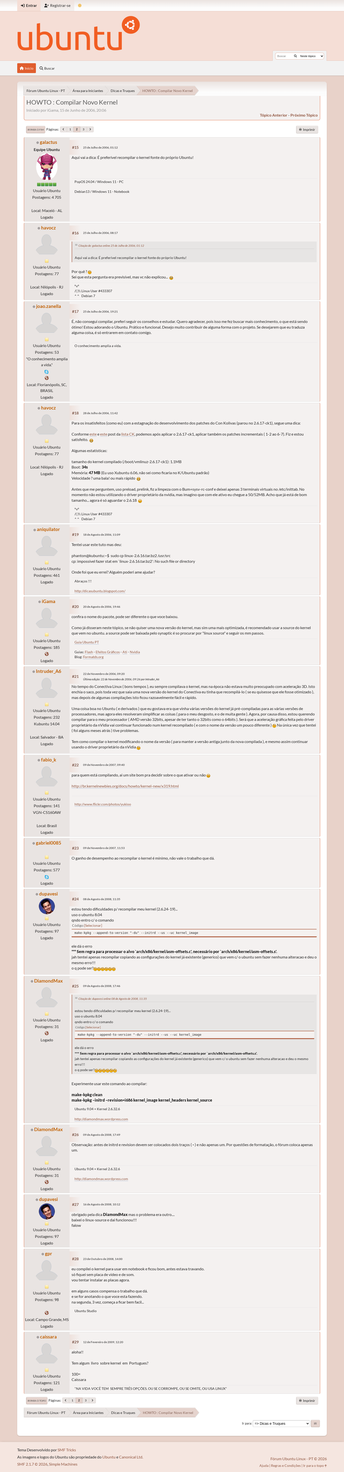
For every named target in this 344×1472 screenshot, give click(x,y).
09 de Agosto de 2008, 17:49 (101, 1134)
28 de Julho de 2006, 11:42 (100, 413)
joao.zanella (48, 306)
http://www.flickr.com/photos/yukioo (103, 804)
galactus (48, 142)
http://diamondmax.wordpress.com (101, 1119)
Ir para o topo (37, 1400)
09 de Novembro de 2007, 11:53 (104, 848)
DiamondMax (48, 981)
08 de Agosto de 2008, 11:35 (101, 899)
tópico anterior (273, 115)
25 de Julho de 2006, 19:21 (100, 311)
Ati (124, 652)
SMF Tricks (67, 1449)
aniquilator (48, 529)
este (93, 434)
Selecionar (93, 925)
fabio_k (48, 759)
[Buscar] (295, 56)
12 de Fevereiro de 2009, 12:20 (103, 1342)
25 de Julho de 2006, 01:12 (100, 147)
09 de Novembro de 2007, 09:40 (104, 764)
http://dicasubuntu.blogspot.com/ (100, 591)
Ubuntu (109, 1457)
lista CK (128, 434)
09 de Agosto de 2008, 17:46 (101, 985)
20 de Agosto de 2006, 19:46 (101, 606)
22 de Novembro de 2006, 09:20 (104, 673)
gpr (48, 1253)
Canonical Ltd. (131, 1457)
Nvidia (135, 652)
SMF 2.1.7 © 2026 (32, 1464)
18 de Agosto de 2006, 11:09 (101, 534)
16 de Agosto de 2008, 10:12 (101, 1204)
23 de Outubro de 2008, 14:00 (102, 1258)
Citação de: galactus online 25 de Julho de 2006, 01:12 (111, 245)
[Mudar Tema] (79, 5)
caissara (48, 1336)
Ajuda (264, 1465)
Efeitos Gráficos (108, 652)
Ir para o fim (36, 129)
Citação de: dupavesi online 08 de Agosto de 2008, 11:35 (112, 999)
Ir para (246, 1423)
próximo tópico (304, 115)
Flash (89, 652)
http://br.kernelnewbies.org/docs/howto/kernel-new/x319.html (125, 786)
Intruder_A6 (48, 671)
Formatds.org (93, 657)
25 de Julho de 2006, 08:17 (100, 232)
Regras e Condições (286, 1465)
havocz (48, 227)
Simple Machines (63, 1464)
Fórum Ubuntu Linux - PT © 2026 (298, 1458)
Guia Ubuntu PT (87, 642)
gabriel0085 (48, 843)
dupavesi (48, 893)
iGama (48, 601)
